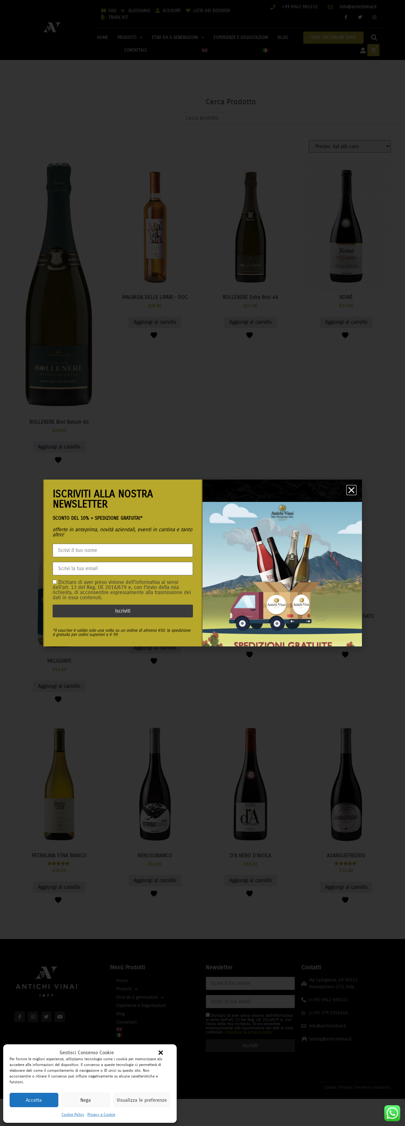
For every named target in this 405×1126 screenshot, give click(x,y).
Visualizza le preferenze (142, 1100)
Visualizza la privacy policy (132, 597)
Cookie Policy (73, 1114)
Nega (85, 1100)
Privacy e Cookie (101, 1114)
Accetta (34, 1100)
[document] (202, 563)
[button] (161, 1052)
